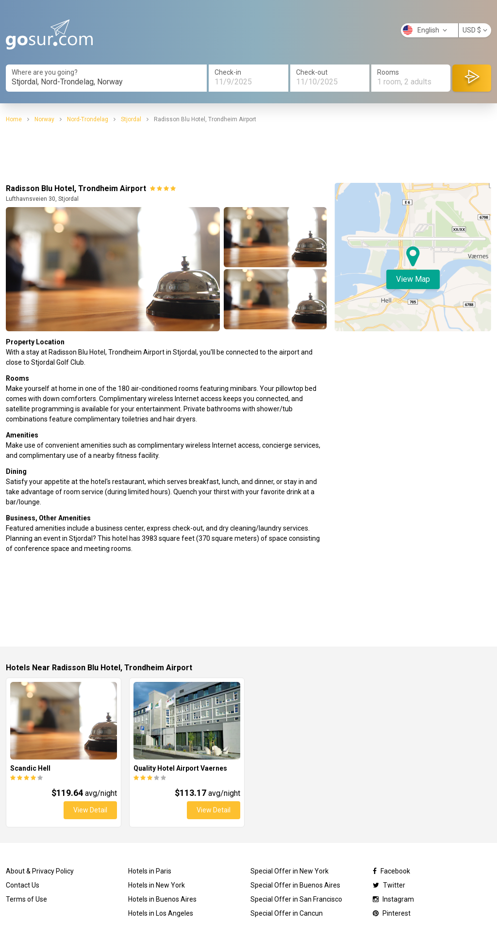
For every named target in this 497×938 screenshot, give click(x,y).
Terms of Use (26, 899)
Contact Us (22, 885)
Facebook (391, 871)
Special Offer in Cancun (286, 913)
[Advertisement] (248, 153)
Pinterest (392, 913)
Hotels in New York (156, 885)
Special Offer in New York (289, 871)
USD (475, 30)
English (425, 30)
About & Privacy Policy (40, 871)
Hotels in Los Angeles (160, 913)
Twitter (389, 885)
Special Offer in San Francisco (296, 899)
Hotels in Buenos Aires (162, 899)
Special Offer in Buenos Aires (295, 885)
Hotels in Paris (149, 871)
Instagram (393, 899)
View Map (413, 279)
